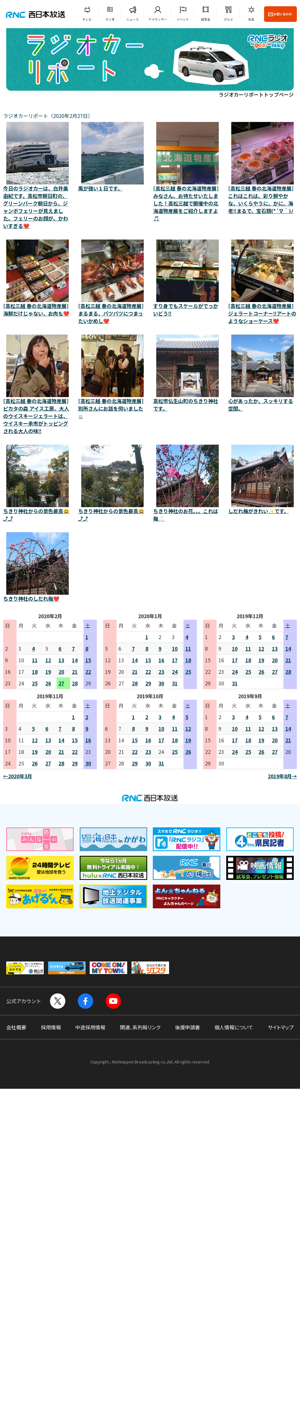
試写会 (205, 19)
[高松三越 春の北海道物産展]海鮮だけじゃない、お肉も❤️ (37, 278)
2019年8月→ (282, 776)
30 (161, 683)
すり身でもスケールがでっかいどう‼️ (187, 278)
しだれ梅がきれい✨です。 (262, 480)
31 (175, 683)
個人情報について (233, 1027)
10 (175, 648)
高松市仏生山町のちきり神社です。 (187, 373)
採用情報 (51, 1027)
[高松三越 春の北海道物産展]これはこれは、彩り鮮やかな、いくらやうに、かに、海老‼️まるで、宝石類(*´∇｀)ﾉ (262, 168)
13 (61, 660)
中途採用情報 (90, 1027)
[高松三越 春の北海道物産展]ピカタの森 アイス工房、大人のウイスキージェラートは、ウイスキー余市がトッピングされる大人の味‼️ (37, 385)
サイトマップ (281, 1027)
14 (75, 660)
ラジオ (110, 19)
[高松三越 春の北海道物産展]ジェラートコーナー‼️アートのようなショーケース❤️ (262, 282)
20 (61, 671)
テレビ (87, 19)
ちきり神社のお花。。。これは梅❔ (187, 483)
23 (161, 671)
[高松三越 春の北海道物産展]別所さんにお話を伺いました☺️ (112, 377)
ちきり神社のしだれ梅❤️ (37, 567)
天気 (251, 19)
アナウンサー (157, 19)
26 (48, 683)
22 (88, 671)
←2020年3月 (17, 776)
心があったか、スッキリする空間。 (262, 373)
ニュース (132, 19)
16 (161, 660)
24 (175, 671)
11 (35, 660)
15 (88, 660)
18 (35, 671)
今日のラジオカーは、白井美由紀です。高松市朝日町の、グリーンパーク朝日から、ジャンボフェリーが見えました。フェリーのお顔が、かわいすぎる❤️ (37, 176)
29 (148, 683)
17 (175, 660)
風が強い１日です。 (112, 157)
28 (75, 683)
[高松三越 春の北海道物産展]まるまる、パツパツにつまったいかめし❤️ (112, 282)
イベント (183, 19)
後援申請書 (187, 1027)
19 (48, 671)
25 (35, 683)
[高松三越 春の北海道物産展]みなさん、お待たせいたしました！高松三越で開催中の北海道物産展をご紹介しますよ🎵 (187, 172)
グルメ (228, 19)
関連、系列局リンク (140, 1027)
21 (75, 671)
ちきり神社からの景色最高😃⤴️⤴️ (37, 483)
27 (61, 683)
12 (48, 660)
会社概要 (16, 1027)
